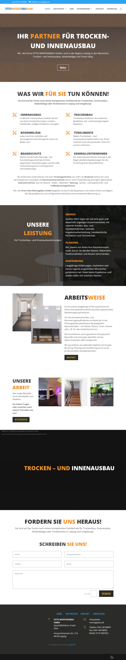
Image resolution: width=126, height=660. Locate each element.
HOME (47, 9)
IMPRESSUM (112, 9)
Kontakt (71, 357)
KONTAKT (100, 9)
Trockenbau (83, 114)
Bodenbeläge (31, 132)
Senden (106, 593)
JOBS (71, 9)
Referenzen (21, 419)
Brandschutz (31, 153)
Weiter (63, 67)
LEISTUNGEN (58, 9)
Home (59, 613)
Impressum (99, 613)
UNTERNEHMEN (83, 9)
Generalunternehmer (90, 153)
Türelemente (83, 132)
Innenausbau (31, 114)
